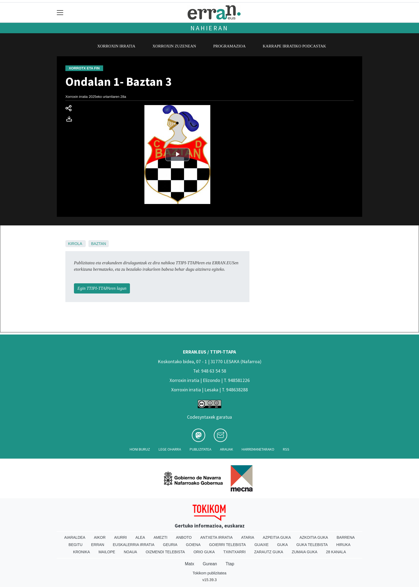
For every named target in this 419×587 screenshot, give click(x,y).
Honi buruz (140, 449)
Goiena (193, 545)
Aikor (100, 537)
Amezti (160, 537)
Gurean (210, 564)
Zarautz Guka (268, 552)
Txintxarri (234, 552)
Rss (286, 449)
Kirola (75, 244)
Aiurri (120, 537)
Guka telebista (312, 545)
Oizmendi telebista (165, 552)
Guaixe (262, 545)
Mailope (107, 552)
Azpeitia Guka (277, 537)
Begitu (76, 545)
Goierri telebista (227, 545)
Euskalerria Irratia (133, 545)
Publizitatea (200, 449)
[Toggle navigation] (60, 12)
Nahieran (209, 28)
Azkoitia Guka (314, 537)
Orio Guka (204, 552)
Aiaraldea (74, 537)
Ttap (230, 564)
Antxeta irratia (216, 537)
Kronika (81, 552)
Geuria (170, 545)
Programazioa (229, 46)
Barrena (345, 537)
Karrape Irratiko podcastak (294, 46)
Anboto (184, 537)
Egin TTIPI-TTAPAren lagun (101, 288)
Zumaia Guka (304, 552)
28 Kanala (336, 552)
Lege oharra (170, 449)
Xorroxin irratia (116, 46)
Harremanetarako (258, 449)
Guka (282, 545)
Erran (97, 545)
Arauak (226, 449)
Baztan (98, 244)
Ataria (247, 537)
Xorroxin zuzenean (174, 46)
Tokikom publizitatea (209, 573)
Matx (189, 564)
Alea (140, 537)
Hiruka (343, 545)
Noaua (130, 552)
